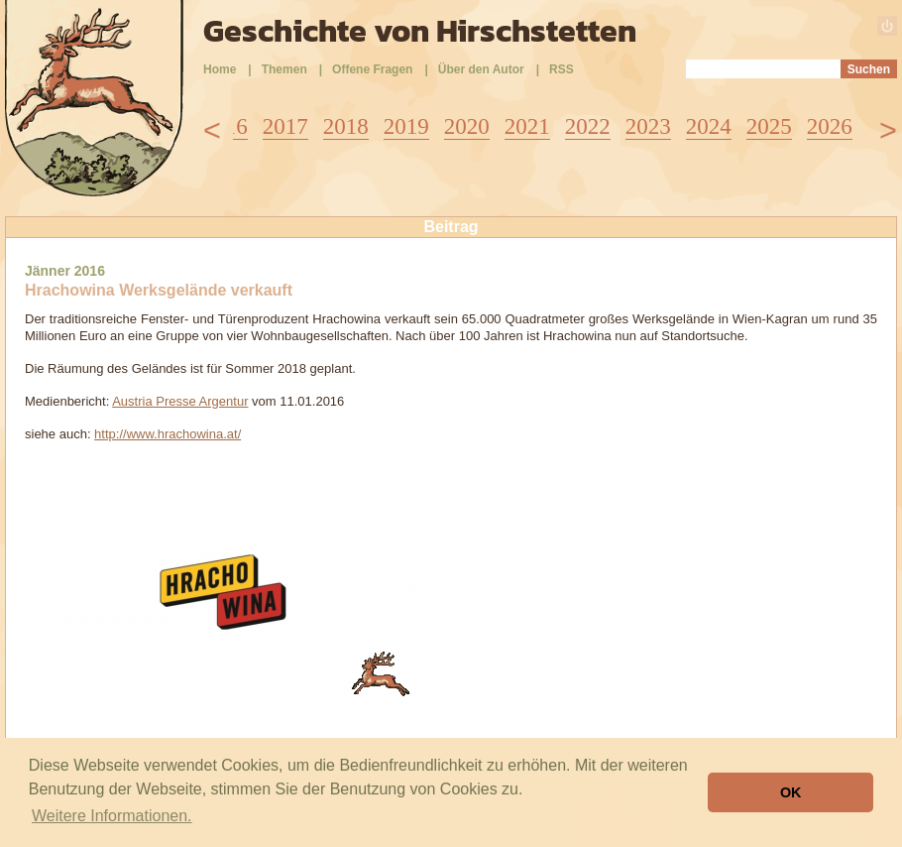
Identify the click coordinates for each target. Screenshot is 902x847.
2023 (648, 126)
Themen (284, 69)
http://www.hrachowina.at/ (167, 433)
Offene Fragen (372, 69)
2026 (829, 126)
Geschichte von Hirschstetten (419, 31)
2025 (769, 126)
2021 (527, 126)
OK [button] (791, 792)
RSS (561, 69)
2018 (346, 126)
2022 (588, 126)
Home (219, 69)
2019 (406, 126)
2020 (467, 126)
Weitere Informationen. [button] (112, 815)
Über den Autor (481, 69)
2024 (709, 126)
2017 (285, 126)
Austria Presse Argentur (180, 401)
